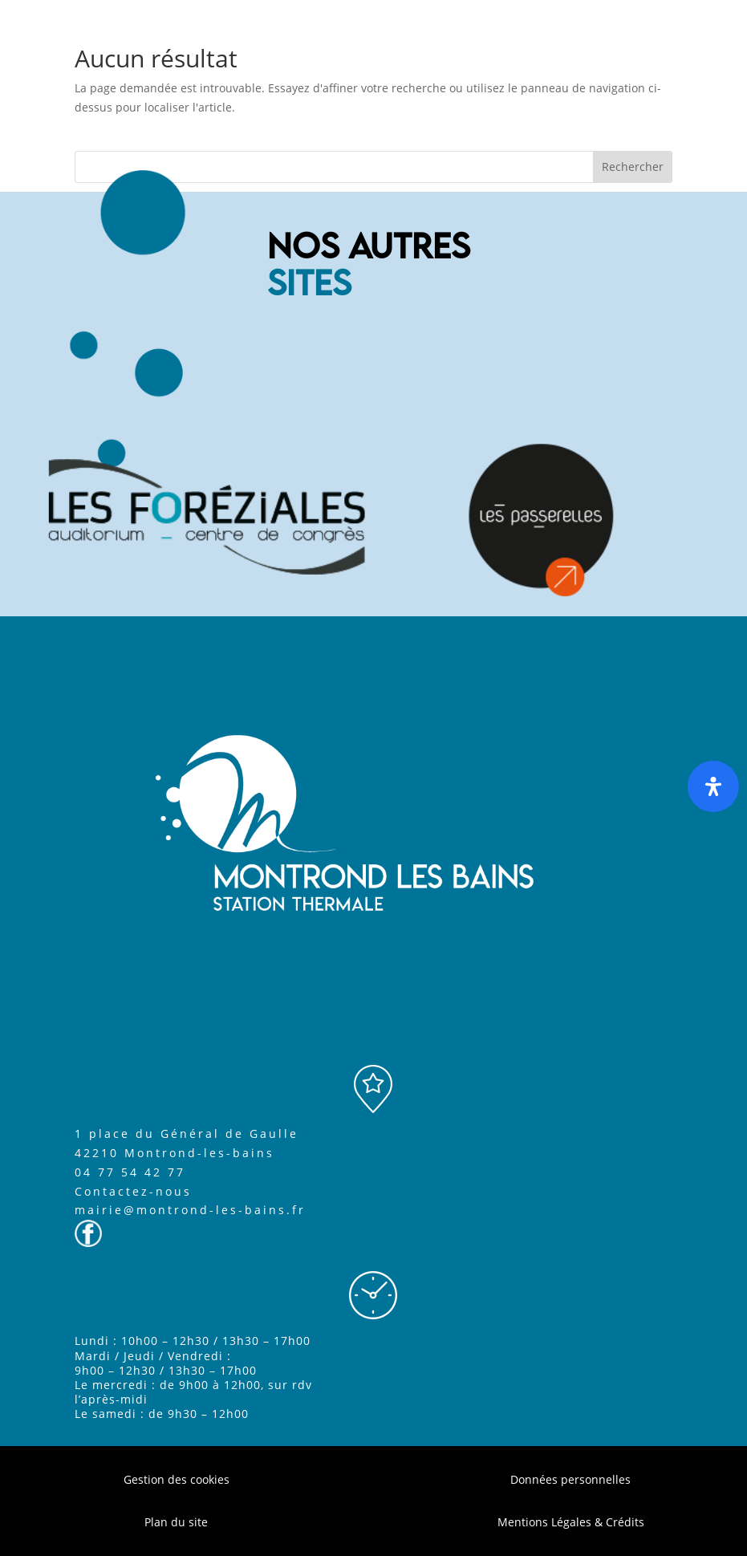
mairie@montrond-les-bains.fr (190, 1209)
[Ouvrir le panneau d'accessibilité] (713, 786)
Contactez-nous (133, 1191)
